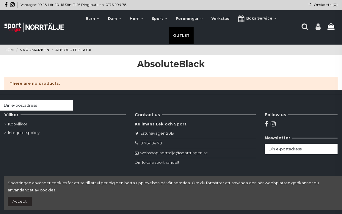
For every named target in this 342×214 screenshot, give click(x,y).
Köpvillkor (17, 124)
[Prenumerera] (67, 105)
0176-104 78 (151, 143)
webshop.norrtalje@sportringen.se (174, 152)
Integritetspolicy (24, 132)
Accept (19, 201)
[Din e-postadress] (30, 105)
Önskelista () (323, 4)
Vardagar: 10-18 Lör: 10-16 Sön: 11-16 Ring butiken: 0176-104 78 (74, 4)
